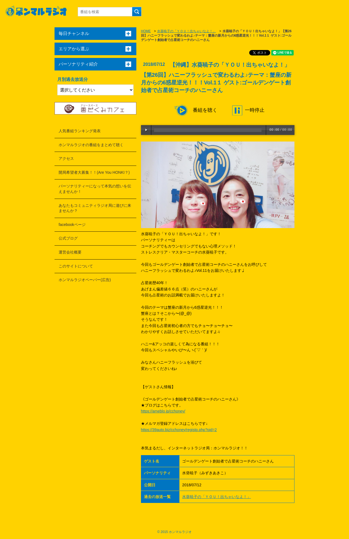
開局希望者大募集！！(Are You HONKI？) (94, 172)
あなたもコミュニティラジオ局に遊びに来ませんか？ (95, 208)
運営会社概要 (70, 252)
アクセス (66, 158)
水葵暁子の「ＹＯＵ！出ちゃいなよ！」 (186, 31)
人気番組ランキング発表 (80, 131)
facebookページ (72, 224)
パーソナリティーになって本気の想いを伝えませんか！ (95, 189)
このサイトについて (76, 266)
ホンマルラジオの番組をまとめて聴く (91, 145)
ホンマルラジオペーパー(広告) (85, 280)
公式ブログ (68, 238)
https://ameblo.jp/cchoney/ (163, 411)
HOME (146, 31)
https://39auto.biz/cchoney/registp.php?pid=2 (179, 430)
